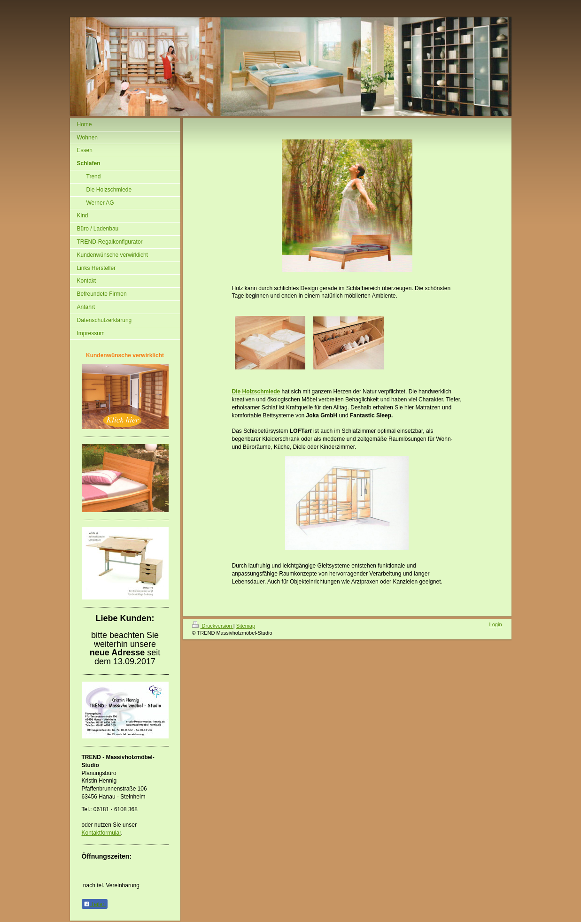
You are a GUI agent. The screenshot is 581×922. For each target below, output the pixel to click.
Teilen (95, 904)
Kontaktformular (101, 833)
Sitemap (245, 626)
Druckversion (212, 626)
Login (495, 624)
